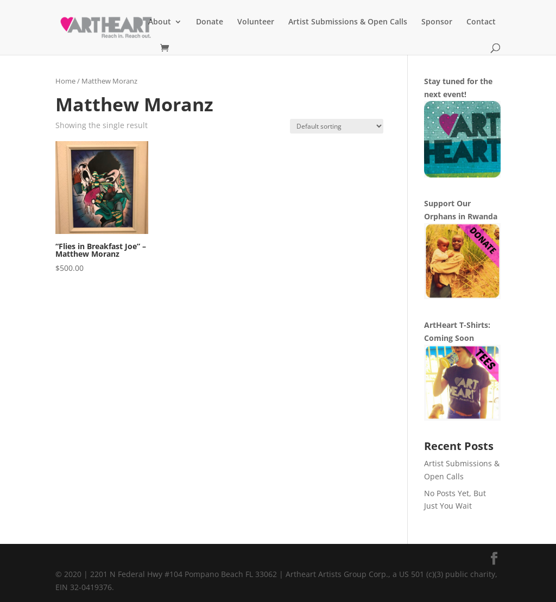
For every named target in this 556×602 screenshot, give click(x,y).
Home (65, 81)
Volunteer (255, 22)
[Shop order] (336, 126)
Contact (481, 22)
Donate (209, 22)
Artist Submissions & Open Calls (347, 22)
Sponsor (436, 22)
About (159, 22)
